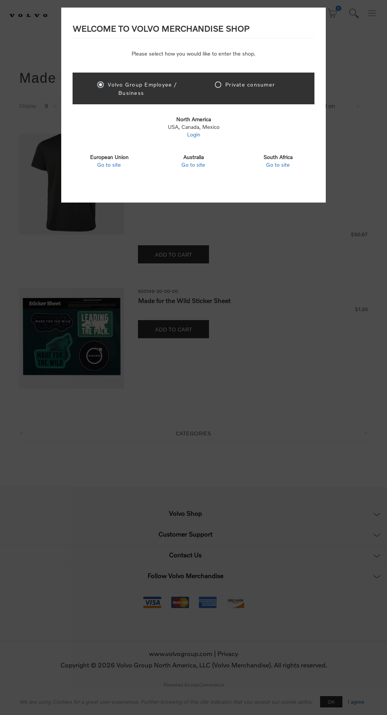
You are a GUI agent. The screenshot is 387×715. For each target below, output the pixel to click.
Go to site (109, 164)
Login (193, 134)
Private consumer (250, 84)
